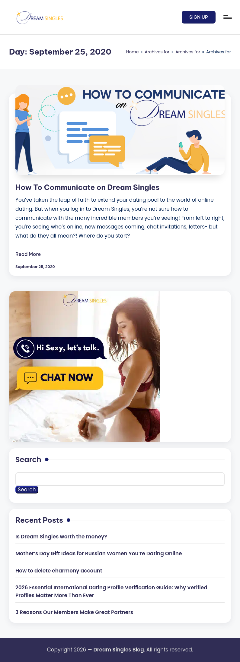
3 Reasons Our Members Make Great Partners (74, 612)
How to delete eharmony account (58, 570)
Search (28, 460)
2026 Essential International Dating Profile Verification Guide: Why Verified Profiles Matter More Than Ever (111, 591)
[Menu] (227, 17)
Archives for (157, 52)
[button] (199, 17)
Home (132, 52)
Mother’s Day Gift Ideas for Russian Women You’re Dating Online (98, 553)
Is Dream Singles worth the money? (61, 536)
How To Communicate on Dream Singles (87, 187)
